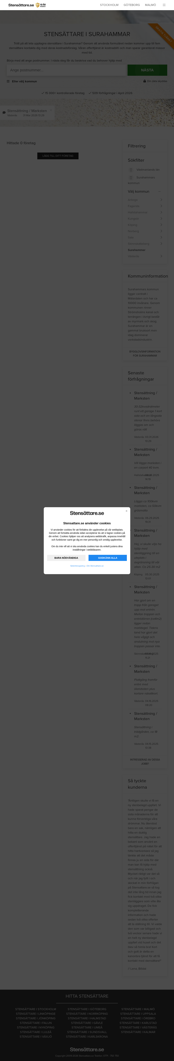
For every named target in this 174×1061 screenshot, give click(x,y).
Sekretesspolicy (77, 566)
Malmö (150, 5)
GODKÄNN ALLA (107, 558)
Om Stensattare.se (95, 566)
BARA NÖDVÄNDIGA (66, 558)
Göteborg (132, 5)
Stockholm (109, 5)
